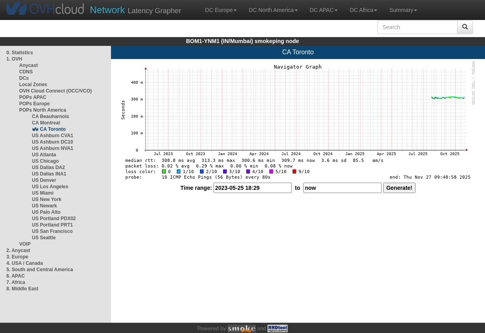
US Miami (42, 193)
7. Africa (15, 282)
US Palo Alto (46, 212)
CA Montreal (46, 123)
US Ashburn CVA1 (52, 135)
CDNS (26, 72)
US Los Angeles (50, 186)
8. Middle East (22, 289)
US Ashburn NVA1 (52, 148)
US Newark (44, 206)
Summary (403, 10)
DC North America (273, 10)
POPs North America (42, 110)
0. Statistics (19, 52)
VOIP (24, 244)
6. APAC (15, 276)
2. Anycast (18, 250)
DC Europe (221, 10)
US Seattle (43, 237)
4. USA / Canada (24, 263)
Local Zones (33, 84)
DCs (24, 78)
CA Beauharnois (50, 116)
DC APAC (324, 10)
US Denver (44, 180)
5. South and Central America (39, 269)
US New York (46, 199)
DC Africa (363, 10)
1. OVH (14, 59)
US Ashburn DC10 (52, 142)
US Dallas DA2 (48, 167)
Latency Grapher (135, 9)
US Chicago (45, 161)
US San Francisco (52, 231)
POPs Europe (34, 103)
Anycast (28, 65)
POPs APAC (32, 97)
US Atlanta (44, 155)
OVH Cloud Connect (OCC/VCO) (55, 91)
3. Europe (17, 257)
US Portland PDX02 (54, 218)
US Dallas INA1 (49, 174)
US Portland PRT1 (52, 225)
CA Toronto (53, 129)
